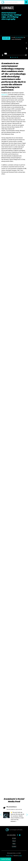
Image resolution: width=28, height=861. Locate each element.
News (14, 844)
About (14, 841)
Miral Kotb (4, 94)
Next (25, 48)
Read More (13, 821)
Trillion (20, 855)
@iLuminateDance (11, 807)
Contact (14, 846)
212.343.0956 (19, 37)
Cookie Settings (5, 859)
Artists (14, 838)
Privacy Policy (9, 855)
